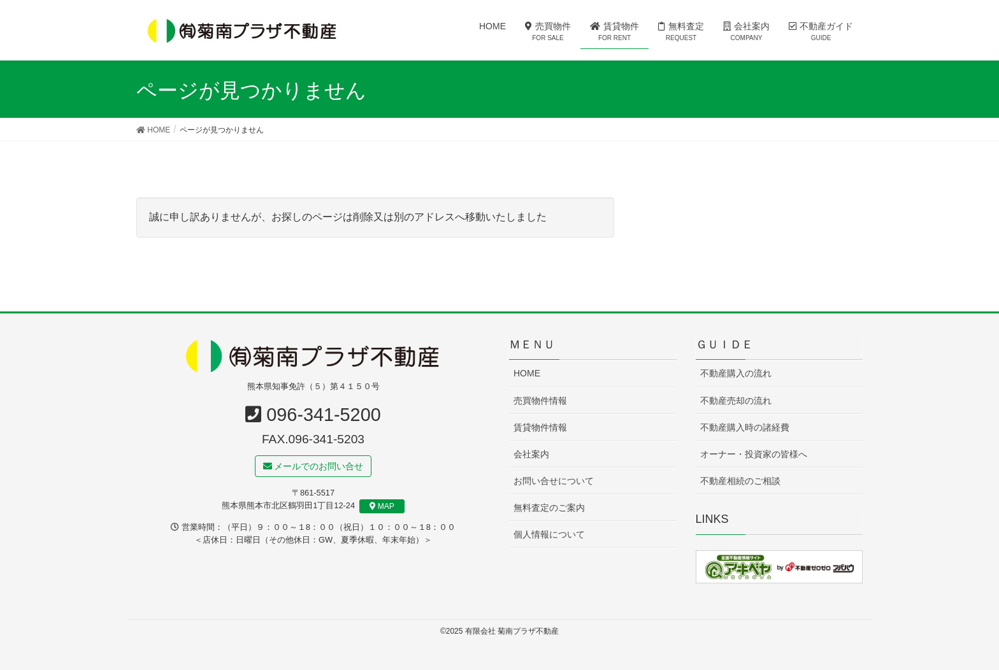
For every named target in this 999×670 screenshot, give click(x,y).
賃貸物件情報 (540, 427)
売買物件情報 (540, 401)
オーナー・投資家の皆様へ (753, 454)
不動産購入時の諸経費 (744, 427)
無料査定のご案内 (549, 507)
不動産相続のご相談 (740, 481)
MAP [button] (382, 506)
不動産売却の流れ (736, 401)
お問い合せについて (554, 481)
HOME (527, 374)
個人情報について (549, 534)
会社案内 (531, 454)
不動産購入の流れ (736, 374)
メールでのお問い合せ (313, 466)
